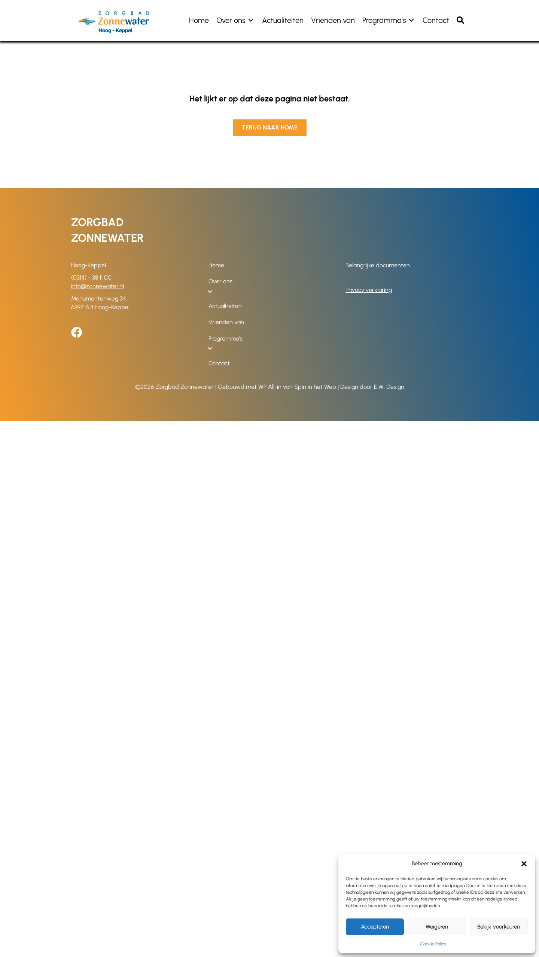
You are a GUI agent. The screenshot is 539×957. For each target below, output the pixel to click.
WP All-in (269, 386)
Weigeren (437, 926)
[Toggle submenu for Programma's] (411, 20)
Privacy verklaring (368, 289)
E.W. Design (389, 386)
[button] (524, 864)
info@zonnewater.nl (97, 286)
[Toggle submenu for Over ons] (250, 20)
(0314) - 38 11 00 (91, 277)
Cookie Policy (433, 944)
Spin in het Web (315, 386)
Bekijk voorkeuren (498, 926)
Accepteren (375, 926)
